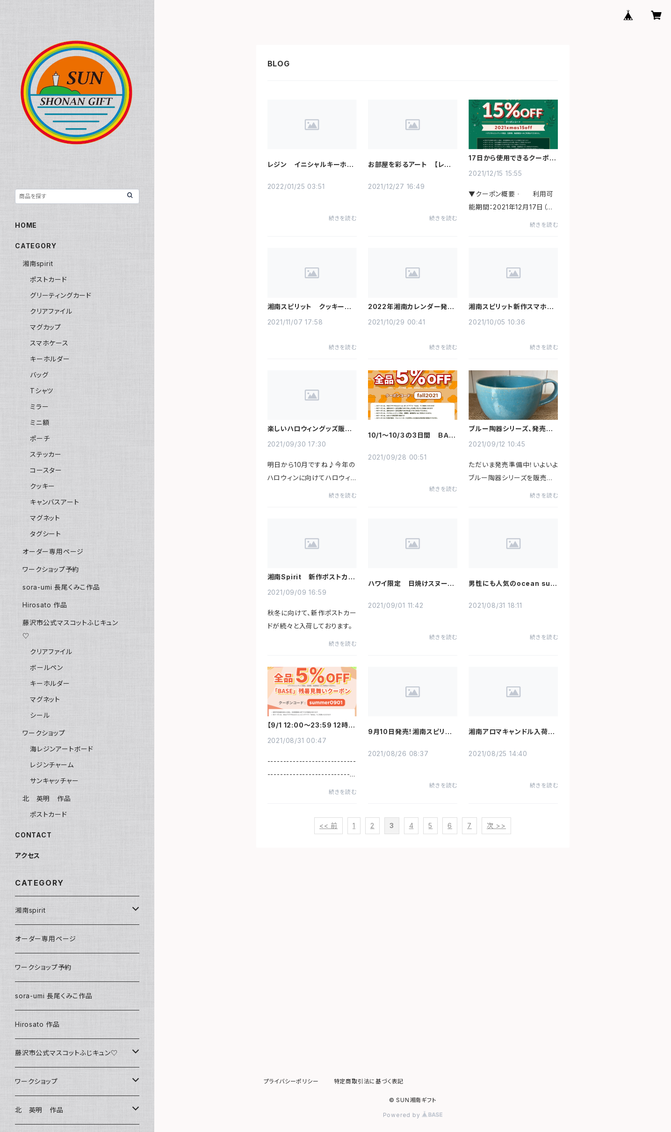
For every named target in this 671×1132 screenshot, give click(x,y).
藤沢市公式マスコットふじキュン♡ (66, 1053)
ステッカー (46, 454)
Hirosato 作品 (44, 605)
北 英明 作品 (46, 798)
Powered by (413, 1114)
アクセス (27, 855)
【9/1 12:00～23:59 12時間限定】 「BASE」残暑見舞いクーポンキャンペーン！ (311, 725)
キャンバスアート (54, 502)
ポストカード (48, 279)
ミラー (39, 407)
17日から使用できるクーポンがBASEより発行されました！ (512, 158)
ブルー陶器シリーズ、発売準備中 (511, 428)
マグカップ (45, 327)
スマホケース (49, 343)
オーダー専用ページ (53, 551)
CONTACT (33, 835)
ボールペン (46, 667)
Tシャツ (41, 391)
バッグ (39, 375)
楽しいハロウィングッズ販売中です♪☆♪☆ (309, 428)
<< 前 (328, 825)
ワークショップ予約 (50, 569)
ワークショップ (43, 733)
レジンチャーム (52, 765)
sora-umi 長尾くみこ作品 (61, 587)
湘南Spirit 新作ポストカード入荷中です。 (311, 577)
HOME (26, 225)
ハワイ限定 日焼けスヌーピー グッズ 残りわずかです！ (411, 583)
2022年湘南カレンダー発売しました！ (411, 306)
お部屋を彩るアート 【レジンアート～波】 (409, 164)
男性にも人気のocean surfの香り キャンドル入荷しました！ (513, 583)
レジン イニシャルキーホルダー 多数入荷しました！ (310, 164)
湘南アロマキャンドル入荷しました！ (511, 731)
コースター (46, 470)
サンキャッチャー (54, 781)
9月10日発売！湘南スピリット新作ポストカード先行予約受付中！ (412, 731)
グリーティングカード (61, 295)
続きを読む (343, 218)
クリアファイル (51, 311)
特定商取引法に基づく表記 (369, 1081)
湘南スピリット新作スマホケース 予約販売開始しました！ (511, 306)
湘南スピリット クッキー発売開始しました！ (309, 306)
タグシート (45, 534)
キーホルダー (50, 359)
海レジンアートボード (62, 749)
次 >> (496, 825)
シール (40, 715)
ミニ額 (39, 422)
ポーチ (40, 438)
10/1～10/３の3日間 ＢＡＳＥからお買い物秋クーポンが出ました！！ (411, 435)
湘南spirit (37, 263)
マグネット (45, 518)
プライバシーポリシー (291, 1081)
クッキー (42, 486)
